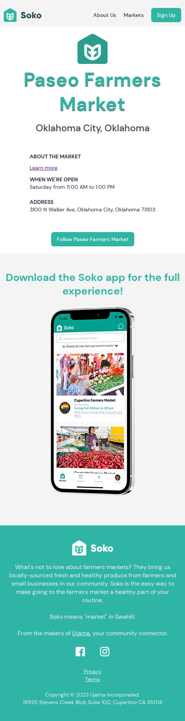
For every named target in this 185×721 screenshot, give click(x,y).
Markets (134, 15)
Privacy (93, 671)
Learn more (44, 167)
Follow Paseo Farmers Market (93, 239)
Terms (92, 679)
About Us (104, 15)
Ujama (81, 633)
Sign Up (166, 15)
